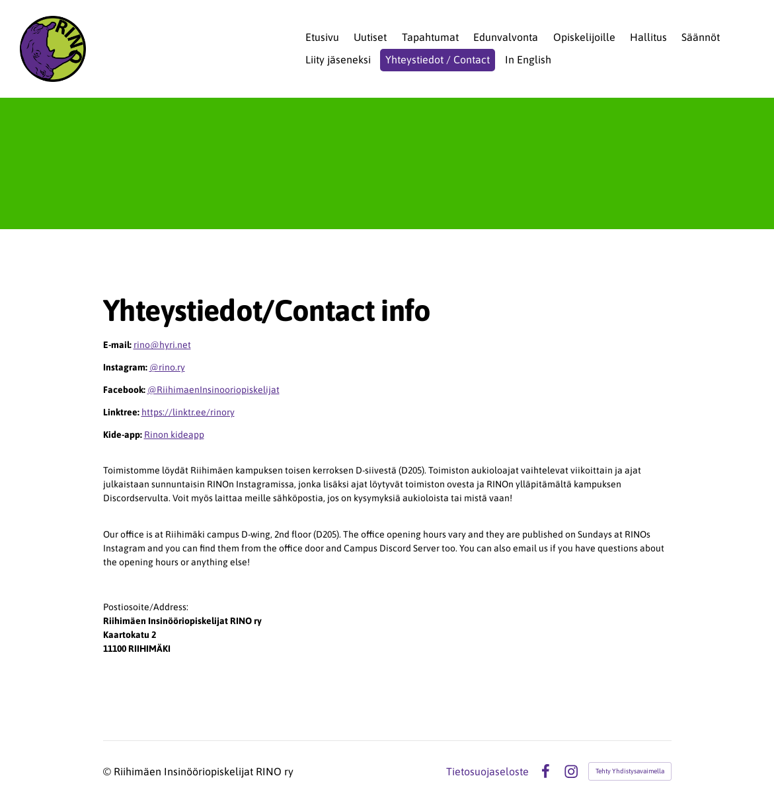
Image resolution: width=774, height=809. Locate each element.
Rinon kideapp (174, 434)
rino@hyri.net (162, 344)
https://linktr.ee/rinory (188, 412)
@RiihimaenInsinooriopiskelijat (213, 389)
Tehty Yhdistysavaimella (630, 771)
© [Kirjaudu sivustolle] (108, 771)
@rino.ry (167, 367)
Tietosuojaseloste (487, 771)
